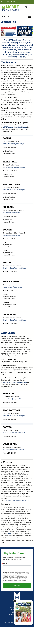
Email (5, 563)
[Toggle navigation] (30, 8)
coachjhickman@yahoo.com (12, 287)
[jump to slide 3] (16, 33)
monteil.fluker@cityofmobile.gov (14, 144)
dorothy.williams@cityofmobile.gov (14, 268)
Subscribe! (17, 585)
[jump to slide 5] (20, 33)
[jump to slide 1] (12, 33)
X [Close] (14, 601)
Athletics (8, 16)
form (9, 533)
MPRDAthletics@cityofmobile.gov (15, 127)
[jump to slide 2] (14, 33)
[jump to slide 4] (18, 33)
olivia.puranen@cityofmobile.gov (17, 500)
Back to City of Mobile (8, 2)
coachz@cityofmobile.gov (11, 212)
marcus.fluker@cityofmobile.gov (14, 190)
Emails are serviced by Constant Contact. (16, 580)
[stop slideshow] (22, 33)
